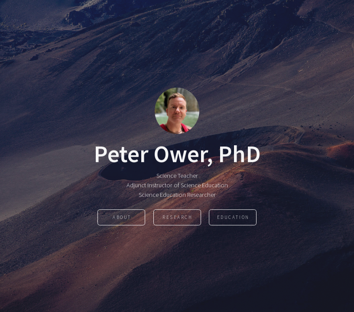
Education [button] (233, 217)
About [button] (122, 217)
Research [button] (177, 217)
